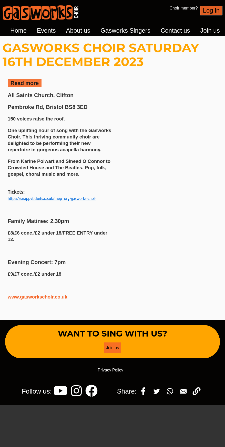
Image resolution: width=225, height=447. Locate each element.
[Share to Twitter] (156, 391)
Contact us (175, 30)
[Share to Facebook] (143, 391)
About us (78, 30)
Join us (210, 30)
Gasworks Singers (125, 30)
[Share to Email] (183, 391)
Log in (211, 10)
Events (46, 30)
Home (18, 30)
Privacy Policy (110, 370)
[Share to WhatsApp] (170, 391)
